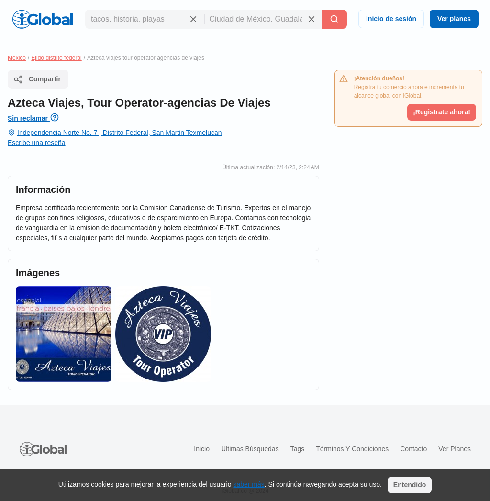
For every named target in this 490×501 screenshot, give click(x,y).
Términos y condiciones (352, 449)
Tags (297, 449)
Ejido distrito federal (56, 58)
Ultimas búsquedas (250, 449)
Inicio (202, 449)
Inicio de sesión (391, 18)
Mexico (17, 58)
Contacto (413, 449)
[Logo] (42, 19)
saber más (248, 484)
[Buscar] (334, 19)
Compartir (37, 79)
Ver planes (454, 18)
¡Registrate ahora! (441, 112)
